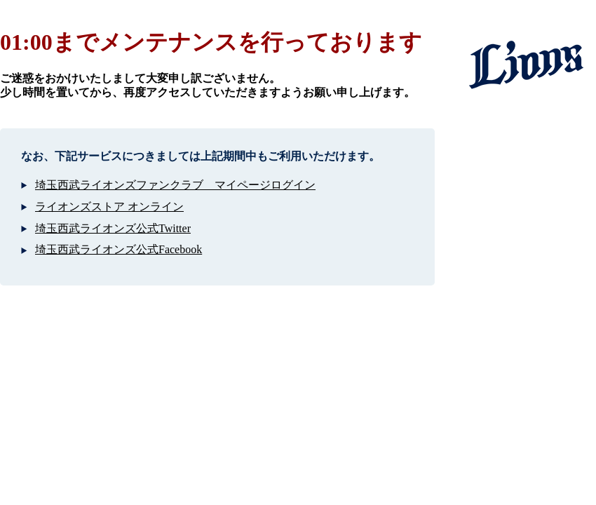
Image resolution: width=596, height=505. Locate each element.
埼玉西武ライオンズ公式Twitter (113, 228)
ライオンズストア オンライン (109, 207)
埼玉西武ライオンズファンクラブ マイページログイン (175, 185)
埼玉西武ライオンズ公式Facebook (118, 249)
